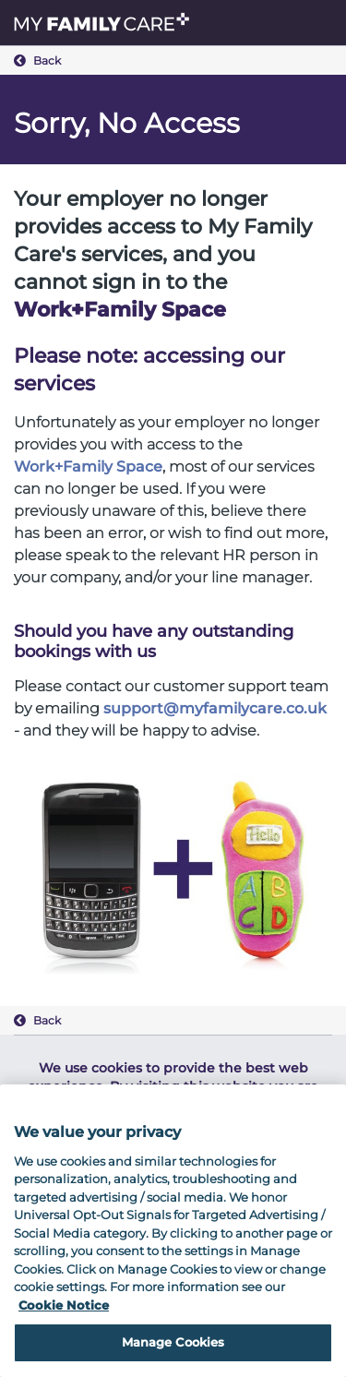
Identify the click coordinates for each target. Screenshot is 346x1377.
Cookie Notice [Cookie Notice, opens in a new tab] (63, 1305)
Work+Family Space (88, 466)
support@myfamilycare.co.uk (215, 708)
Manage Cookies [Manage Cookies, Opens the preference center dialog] (173, 1342)
